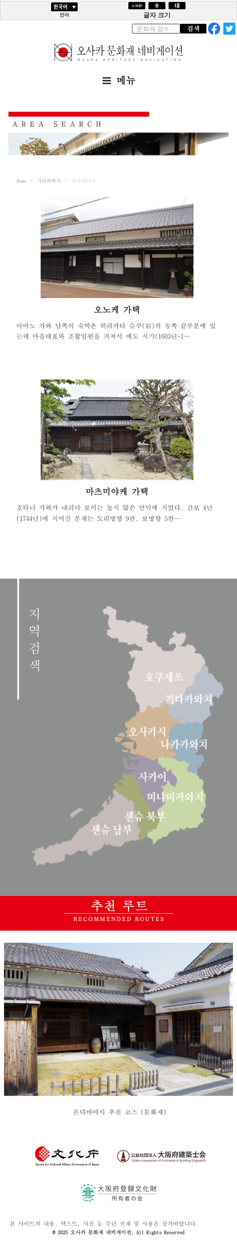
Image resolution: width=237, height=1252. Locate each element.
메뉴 (119, 80)
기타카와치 (49, 180)
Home (21, 180)
